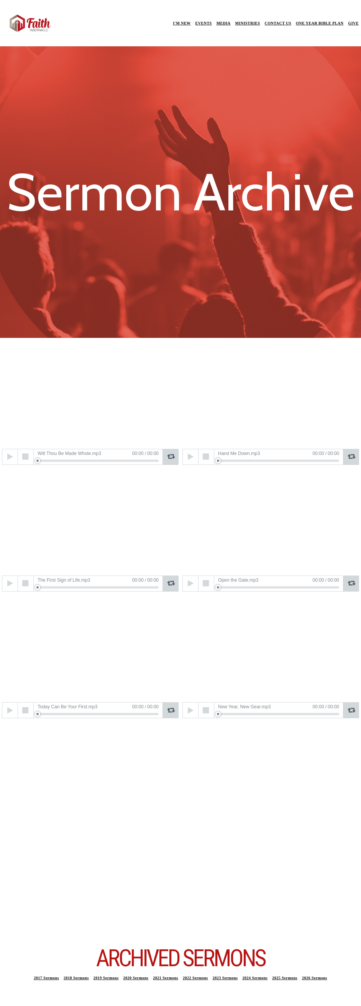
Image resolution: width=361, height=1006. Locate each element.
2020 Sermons (136, 978)
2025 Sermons (284, 978)
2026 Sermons (314, 978)
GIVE (353, 23)
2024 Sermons (254, 978)
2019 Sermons (106, 978)
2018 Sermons (76, 978)
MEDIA (224, 23)
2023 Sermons (225, 978)
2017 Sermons (46, 978)
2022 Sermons (195, 978)
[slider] (98, 461)
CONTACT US (278, 23)
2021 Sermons (165, 978)
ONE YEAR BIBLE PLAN (319, 23)
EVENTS (203, 23)
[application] (90, 457)
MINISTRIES (247, 23)
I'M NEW (182, 23)
